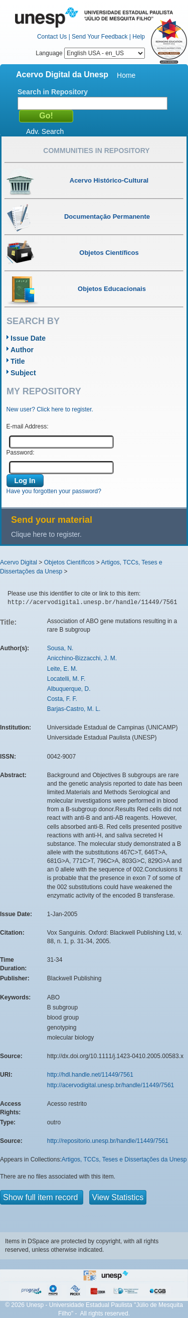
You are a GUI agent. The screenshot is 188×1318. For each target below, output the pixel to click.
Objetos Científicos (69, 562)
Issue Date (28, 338)
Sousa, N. (60, 648)
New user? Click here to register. (50, 409)
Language (90, 53)
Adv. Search (45, 131)
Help (138, 36)
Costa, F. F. (62, 698)
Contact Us (52, 36)
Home (126, 75)
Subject (23, 373)
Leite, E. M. (62, 668)
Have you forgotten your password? (54, 491)
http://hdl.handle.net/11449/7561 (90, 1074)
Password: (21, 452)
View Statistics (118, 1197)
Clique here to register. (46, 534)
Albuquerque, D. (69, 688)
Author (22, 350)
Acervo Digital (18, 562)
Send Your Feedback (99, 36)
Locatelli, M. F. (66, 678)
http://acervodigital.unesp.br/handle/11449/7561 (110, 1085)
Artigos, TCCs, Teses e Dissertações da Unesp (124, 1159)
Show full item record (41, 1197)
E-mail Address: (28, 426)
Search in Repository (53, 92)
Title (18, 361)
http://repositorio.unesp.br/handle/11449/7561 (107, 1140)
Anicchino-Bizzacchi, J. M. (82, 658)
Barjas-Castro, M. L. (74, 708)
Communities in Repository (96, 151)
